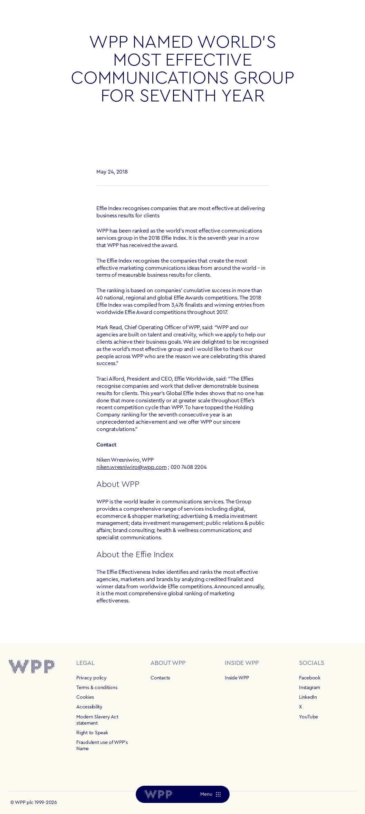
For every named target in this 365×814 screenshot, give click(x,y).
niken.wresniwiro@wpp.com (131, 467)
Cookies (85, 697)
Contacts (160, 678)
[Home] (158, 794)
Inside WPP (237, 678)
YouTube (308, 717)
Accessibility (89, 707)
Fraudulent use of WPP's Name (102, 745)
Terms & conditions (96, 687)
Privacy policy (91, 678)
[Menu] (210, 794)
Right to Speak (92, 732)
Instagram (309, 687)
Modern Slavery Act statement (97, 720)
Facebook (309, 678)
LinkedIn (308, 697)
